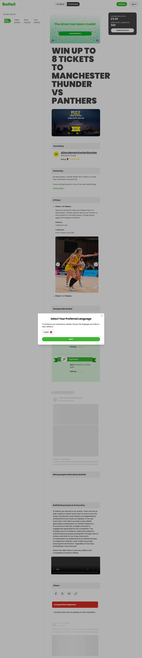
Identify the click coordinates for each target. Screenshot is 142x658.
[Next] (71, 339)
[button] (48, 332)
